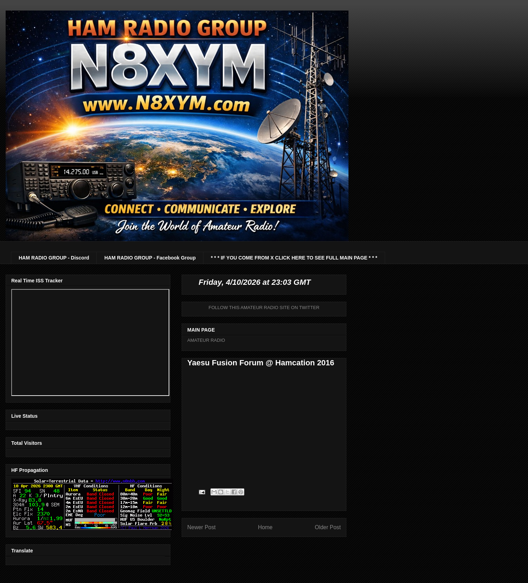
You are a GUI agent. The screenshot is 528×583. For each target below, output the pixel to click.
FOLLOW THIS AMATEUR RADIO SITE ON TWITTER (264, 307)
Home (265, 527)
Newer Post (201, 527)
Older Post (328, 527)
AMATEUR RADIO (206, 340)
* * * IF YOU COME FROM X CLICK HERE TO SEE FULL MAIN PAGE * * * (294, 258)
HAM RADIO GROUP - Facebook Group (150, 258)
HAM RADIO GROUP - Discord (54, 258)
